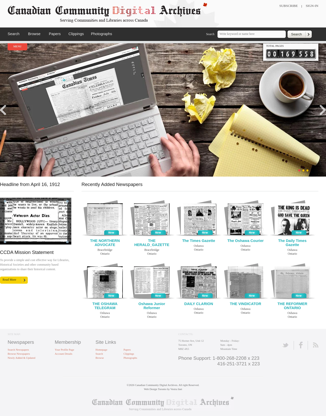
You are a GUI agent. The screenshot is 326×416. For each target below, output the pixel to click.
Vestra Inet (176, 389)
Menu (17, 46)
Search (13, 34)
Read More (9, 279)
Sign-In (312, 6)
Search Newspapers (18, 349)
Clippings (76, 34)
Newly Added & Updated (21, 357)
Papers (55, 34)
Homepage (101, 349)
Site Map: (14, 334)
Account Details (63, 353)
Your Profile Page (64, 349)
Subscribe (288, 6)
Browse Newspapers (19, 353)
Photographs (101, 34)
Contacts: (185, 334)
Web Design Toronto (155, 389)
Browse (34, 34)
